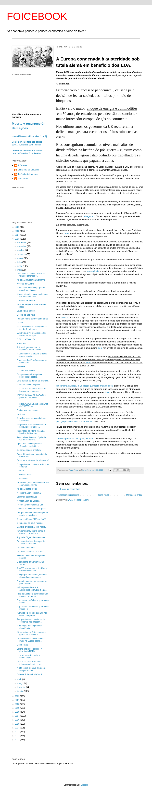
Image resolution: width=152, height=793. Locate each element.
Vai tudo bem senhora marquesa (31, 508)
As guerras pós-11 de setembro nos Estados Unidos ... (31, 425)
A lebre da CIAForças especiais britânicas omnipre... (31, 334)
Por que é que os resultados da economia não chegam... (31, 620)
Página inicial (103, 495)
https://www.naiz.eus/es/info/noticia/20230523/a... (32, 403)
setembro (21, 254)
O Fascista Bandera (26, 300)
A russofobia (22, 478)
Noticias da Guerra (25, 284)
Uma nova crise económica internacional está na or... (29, 662)
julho (19, 262)
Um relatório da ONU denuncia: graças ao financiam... (31, 633)
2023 (17, 239)
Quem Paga (22, 645)
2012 (17, 736)
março (20, 683)
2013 (17, 731)
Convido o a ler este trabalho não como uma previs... (32, 614)
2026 (17, 227)
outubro (21, 250)
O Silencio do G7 (24, 475)
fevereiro (21, 687)
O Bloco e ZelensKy (26, 339)
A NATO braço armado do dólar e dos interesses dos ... (32, 569)
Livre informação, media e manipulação (28, 656)
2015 (17, 724)
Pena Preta (23, 178)
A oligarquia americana (27, 410)
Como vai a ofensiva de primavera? (33, 460)
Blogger (84, 785)
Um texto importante (26, 548)
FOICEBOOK (37, 16)
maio (19, 270)
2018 (17, 712)
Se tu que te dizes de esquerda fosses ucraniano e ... (31, 542)
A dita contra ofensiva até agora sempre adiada (31, 669)
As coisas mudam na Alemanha (31, 280)
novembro (22, 246)
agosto (20, 258)
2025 (17, 231)
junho (20, 266)
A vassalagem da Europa (28, 501)
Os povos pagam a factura (29, 450)
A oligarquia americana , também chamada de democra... (31, 576)
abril (19, 679)
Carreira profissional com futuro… (32, 527)
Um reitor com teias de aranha (30, 551)
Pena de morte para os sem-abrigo (32, 319)
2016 (17, 720)
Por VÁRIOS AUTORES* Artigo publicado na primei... (31, 396)
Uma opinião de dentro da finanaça (32, 381)
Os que (20, 322)
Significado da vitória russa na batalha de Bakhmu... (30, 432)
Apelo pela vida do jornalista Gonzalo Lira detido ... (29, 444)
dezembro (22, 242)
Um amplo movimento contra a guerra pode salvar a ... (31, 532)
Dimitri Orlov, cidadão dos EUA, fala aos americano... (31, 274)
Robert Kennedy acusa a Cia (30, 505)
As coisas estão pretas (27, 489)
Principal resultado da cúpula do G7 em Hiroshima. (31, 438)
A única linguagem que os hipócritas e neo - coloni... (30, 348)
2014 (17, 728)
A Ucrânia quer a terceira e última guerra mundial (32, 355)
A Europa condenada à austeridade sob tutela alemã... (32, 588)
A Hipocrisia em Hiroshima (29, 493)
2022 (17, 696)
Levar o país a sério (26, 311)
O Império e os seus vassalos (30, 523)
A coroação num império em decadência (29, 627)
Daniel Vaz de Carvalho (28, 170)
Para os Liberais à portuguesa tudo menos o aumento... (32, 595)
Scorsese (21, 366)
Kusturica (21, 414)
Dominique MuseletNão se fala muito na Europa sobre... (30, 639)
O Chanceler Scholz (26, 370)
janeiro (20, 691)
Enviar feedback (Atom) (77, 500)
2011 (17, 739)
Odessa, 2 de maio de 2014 (29, 674)
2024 (17, 235)
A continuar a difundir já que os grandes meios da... (31, 289)
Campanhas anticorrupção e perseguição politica (29, 375)
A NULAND (22, 343)
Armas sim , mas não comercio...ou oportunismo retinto (33, 483)
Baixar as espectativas (27, 497)
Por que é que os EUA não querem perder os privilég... (32, 514)
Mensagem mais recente (68, 495)
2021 (17, 700)
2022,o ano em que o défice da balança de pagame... (31, 390)
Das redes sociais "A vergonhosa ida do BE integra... (32, 328)
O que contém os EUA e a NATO (31, 519)
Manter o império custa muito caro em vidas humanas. (32, 295)
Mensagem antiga (134, 495)
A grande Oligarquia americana (31, 537)
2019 (17, 708)
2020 (17, 704)
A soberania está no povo (28, 384)
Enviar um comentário (70, 489)
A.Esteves (22, 165)
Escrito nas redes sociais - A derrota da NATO (29, 650)
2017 (17, 716)
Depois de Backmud (26, 315)
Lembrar (20, 470)
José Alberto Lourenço (28, 174)
